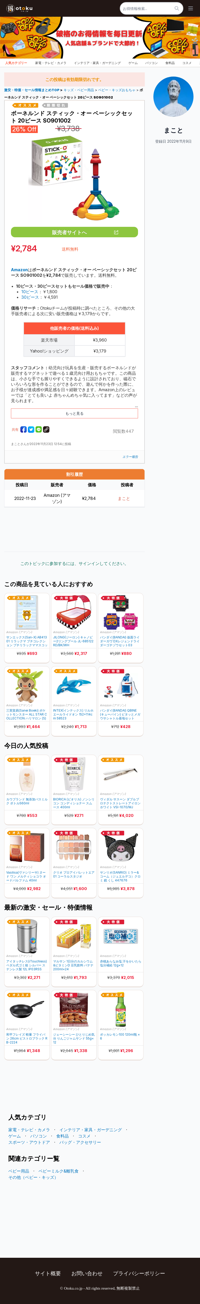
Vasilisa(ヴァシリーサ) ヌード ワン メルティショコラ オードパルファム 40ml (26, 876)
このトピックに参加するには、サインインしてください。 (74, 563)
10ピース (29, 291)
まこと (124, 498)
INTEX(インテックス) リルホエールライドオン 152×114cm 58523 (73, 714)
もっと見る (74, 413)
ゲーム (133, 63)
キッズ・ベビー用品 (79, 90)
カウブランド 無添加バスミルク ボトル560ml (27, 801)
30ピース (30, 297)
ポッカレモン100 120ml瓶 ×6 (120, 1036)
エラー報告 (130, 457)
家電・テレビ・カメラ (50, 63)
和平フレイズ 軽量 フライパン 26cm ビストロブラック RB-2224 (26, 1038)
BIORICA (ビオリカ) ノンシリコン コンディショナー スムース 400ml (74, 803)
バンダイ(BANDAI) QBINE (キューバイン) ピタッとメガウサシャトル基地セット (120, 714)
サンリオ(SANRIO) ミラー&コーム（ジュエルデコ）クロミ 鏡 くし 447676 (120, 876)
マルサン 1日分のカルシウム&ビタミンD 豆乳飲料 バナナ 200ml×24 (73, 965)
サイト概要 (48, 1273)
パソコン (151, 63)
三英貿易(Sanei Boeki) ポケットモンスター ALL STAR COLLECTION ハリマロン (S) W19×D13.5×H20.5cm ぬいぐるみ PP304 (26, 714)
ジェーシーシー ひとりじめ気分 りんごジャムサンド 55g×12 (74, 1038)
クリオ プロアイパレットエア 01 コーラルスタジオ (74, 874)
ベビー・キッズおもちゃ (116, 90)
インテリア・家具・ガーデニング (97, 63)
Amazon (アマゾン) (19, 632)
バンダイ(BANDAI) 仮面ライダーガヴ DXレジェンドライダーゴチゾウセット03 (120, 641)
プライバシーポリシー (139, 1273)
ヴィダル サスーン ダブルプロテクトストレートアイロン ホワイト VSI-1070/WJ (120, 803)
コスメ (187, 63)
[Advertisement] (74, 529)
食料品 (170, 63)
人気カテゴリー (16, 63)
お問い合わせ (87, 1273)
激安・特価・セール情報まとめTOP (32, 90)
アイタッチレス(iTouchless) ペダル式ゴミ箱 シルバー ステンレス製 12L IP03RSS (26, 965)
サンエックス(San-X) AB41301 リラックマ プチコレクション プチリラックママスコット (27, 641)
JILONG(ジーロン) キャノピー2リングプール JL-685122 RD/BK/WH (73, 641)
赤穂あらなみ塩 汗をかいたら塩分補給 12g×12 (120, 963)
